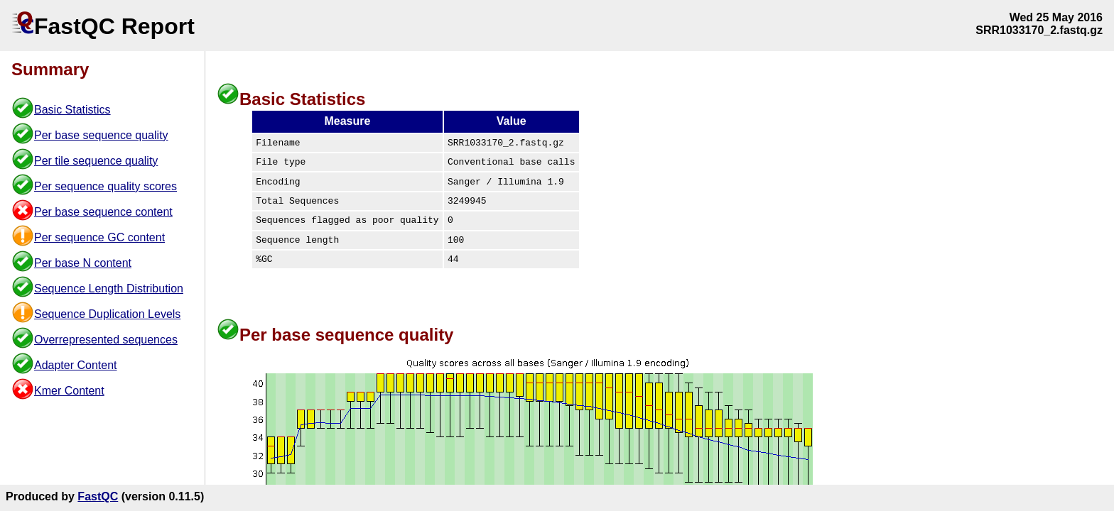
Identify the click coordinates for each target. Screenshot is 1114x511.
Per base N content (82, 263)
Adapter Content (75, 365)
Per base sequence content (103, 212)
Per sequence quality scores (105, 186)
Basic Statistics (72, 110)
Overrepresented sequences (106, 340)
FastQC (97, 496)
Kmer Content (69, 391)
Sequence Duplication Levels (107, 314)
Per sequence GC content (99, 237)
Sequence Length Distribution (108, 288)
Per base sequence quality (101, 135)
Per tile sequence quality (96, 161)
